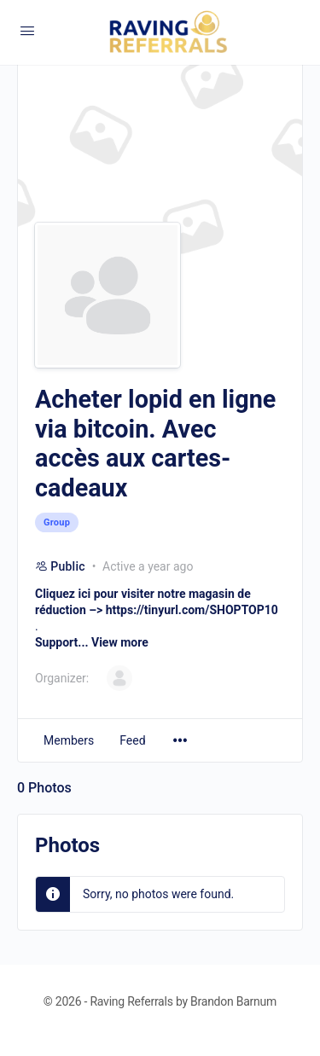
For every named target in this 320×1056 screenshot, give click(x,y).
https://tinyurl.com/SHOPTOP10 (192, 610)
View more (119, 642)
